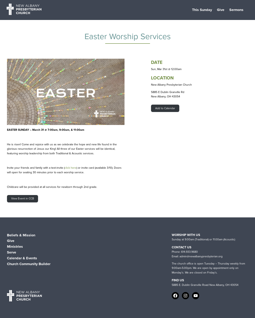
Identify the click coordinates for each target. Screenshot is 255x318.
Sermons (236, 9)
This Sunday (202, 9)
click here (70, 168)
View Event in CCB (22, 198)
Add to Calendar (165, 108)
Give (220, 9)
